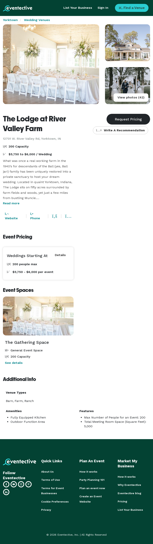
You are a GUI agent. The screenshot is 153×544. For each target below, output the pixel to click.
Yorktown (10, 20)
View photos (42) (130, 97)
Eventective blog (129, 493)
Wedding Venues (37, 20)
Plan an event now (92, 488)
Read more (11, 203)
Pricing (122, 501)
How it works (88, 471)
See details (14, 363)
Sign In (103, 8)
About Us (47, 471)
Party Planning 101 (91, 479)
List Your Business (77, 8)
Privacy (46, 509)
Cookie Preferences (55, 501)
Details (60, 255)
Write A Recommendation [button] (120, 130)
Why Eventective (129, 484)
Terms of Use (50, 479)
